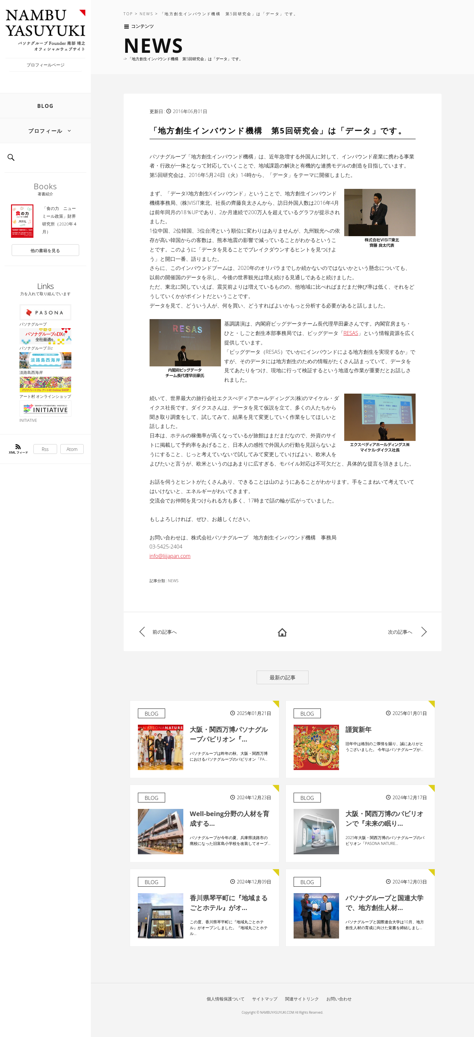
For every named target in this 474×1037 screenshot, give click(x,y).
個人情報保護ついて (226, 999)
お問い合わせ (339, 999)
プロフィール (45, 130)
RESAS (351, 333)
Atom (72, 449)
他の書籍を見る (45, 250)
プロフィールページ (46, 65)
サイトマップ (264, 999)
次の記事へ (400, 631)
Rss (45, 449)
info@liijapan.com (170, 555)
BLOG (45, 105)
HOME (282, 632)
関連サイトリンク (302, 999)
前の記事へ (164, 631)
